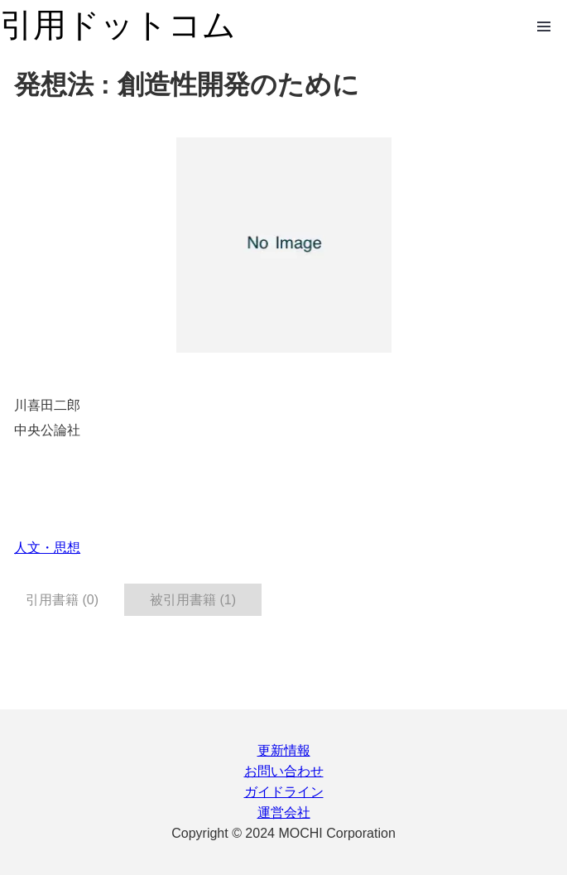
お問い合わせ (284, 771)
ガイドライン (284, 792)
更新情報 (283, 750)
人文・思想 (47, 548)
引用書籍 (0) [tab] (62, 600)
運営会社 (283, 812)
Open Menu (543, 26)
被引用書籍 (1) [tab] (193, 600)
